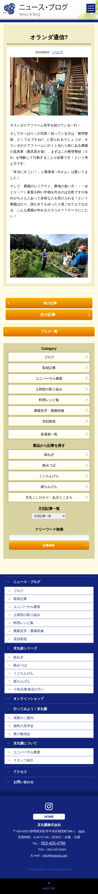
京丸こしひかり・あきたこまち (49, 497)
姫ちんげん (49, 486)
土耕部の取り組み (49, 389)
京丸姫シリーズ (25, 648)
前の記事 (50, 303)
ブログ (49, 357)
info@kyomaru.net (55, 855)
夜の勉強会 (21, 734)
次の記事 (47, 315)
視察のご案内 (23, 718)
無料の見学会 (23, 726)
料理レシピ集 (49, 400)
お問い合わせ (23, 782)
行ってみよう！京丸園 (30, 709)
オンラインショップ (28, 698)
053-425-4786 (53, 843)
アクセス (20, 772)
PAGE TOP (49, 886)
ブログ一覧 (49, 331)
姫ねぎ (49, 454)
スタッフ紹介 (23, 760)
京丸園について (25, 743)
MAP (81, 831)
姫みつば (49, 465)
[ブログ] (57, 52)
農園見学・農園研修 (49, 410)
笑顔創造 (49, 421)
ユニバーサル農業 (49, 378)
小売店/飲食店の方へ (29, 689)
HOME (49, 816)
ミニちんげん (49, 476)
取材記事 (49, 368)
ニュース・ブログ (26, 582)
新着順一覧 (49, 434)
